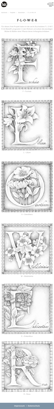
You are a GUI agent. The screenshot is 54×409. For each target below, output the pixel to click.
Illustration (21, 12)
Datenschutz (34, 406)
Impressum (19, 406)
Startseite (4, 12)
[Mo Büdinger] (4, 4)
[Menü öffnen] (50, 4)
